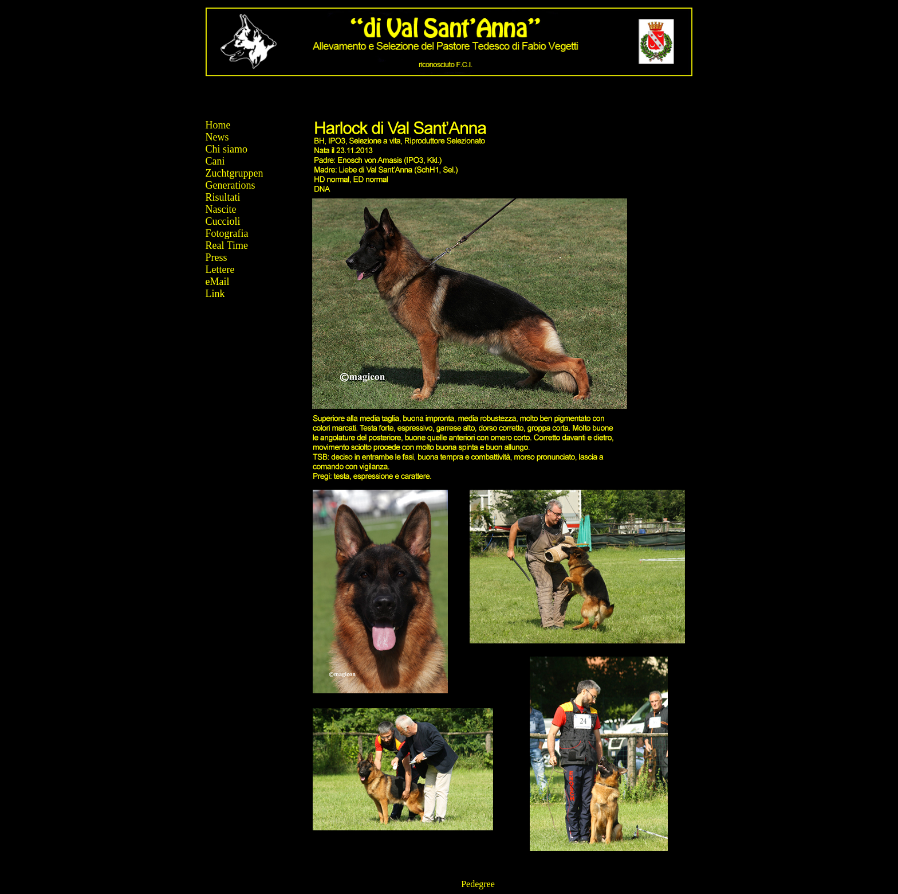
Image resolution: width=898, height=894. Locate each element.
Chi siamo (227, 149)
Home (218, 125)
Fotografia (227, 233)
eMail (218, 281)
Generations (230, 185)
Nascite (221, 209)
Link (215, 293)
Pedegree (478, 884)
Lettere (220, 269)
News (217, 137)
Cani (215, 161)
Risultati (223, 197)
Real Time (227, 245)
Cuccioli (223, 221)
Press (216, 257)
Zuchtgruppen (234, 173)
